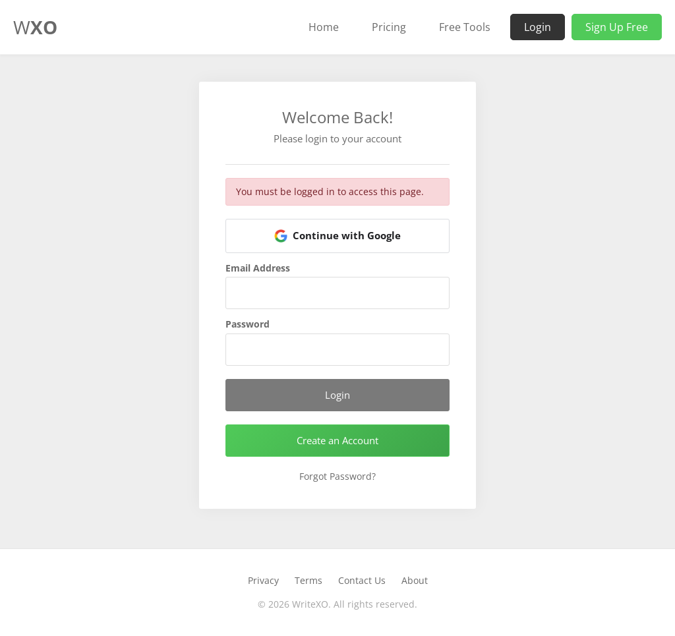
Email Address (257, 268)
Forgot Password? (337, 476)
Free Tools (464, 27)
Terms (308, 580)
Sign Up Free (616, 27)
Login (537, 27)
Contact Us (362, 580)
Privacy (263, 580)
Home (323, 27)
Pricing (389, 27)
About (414, 580)
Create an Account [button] (337, 440)
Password (247, 324)
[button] (337, 236)
